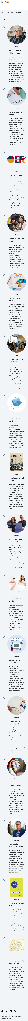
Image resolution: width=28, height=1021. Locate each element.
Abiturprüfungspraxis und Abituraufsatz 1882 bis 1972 (16, 975)
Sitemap (9, 1018)
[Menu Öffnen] (26, 2)
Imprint (3, 1018)
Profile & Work (9, 12)
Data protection (16, 1017)
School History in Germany (16, 484)
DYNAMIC (11, 427)
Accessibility (5, 1017)
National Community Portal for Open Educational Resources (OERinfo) (16, 188)
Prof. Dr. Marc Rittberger (15, 850)
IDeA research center (17, 366)
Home (2, 12)
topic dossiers (17, 138)
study (10, 322)
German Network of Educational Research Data (16, 680)
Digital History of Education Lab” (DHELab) (16, 548)
